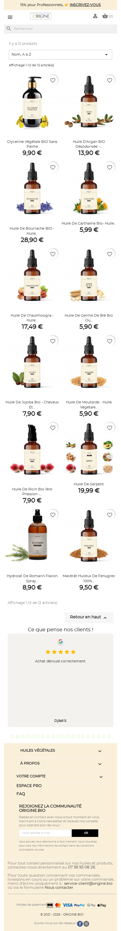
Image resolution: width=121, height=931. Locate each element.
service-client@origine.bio (88, 883)
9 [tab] (53, 736)
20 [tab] (108, 736)
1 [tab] (12, 736)
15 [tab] (83, 736)
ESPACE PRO (29, 786)
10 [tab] (58, 736)
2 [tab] (17, 736)
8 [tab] (48, 736)
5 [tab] (32, 736)
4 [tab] (27, 736)
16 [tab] (88, 736)
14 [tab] (78, 736)
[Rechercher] (60, 29)
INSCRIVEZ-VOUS (85, 5)
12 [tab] (68, 736)
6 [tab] (37, 736)
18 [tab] (98, 736)
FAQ (20, 794)
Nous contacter (59, 888)
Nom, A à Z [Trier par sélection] (60, 55)
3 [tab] (22, 736)
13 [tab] (73, 736)
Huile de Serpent (89, 484)
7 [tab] (42, 736)
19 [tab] (103, 736)
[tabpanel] (60, 680)
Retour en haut (89, 618)
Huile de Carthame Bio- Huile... (89, 223)
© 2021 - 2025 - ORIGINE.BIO (61, 914)
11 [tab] (63, 736)
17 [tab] (93, 736)
